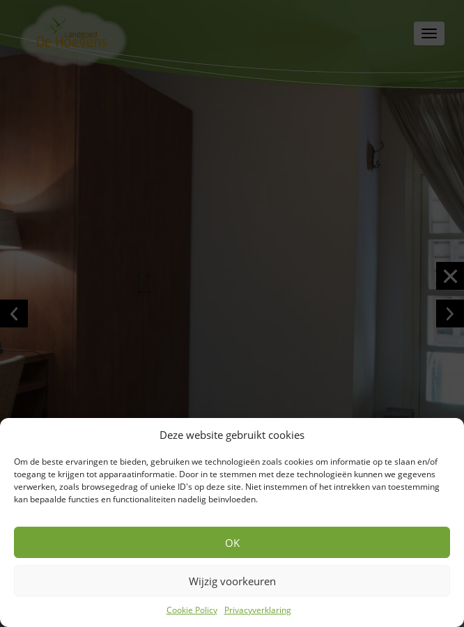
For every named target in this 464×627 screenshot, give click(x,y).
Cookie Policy (192, 610)
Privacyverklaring (257, 610)
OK (232, 543)
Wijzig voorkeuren (232, 581)
